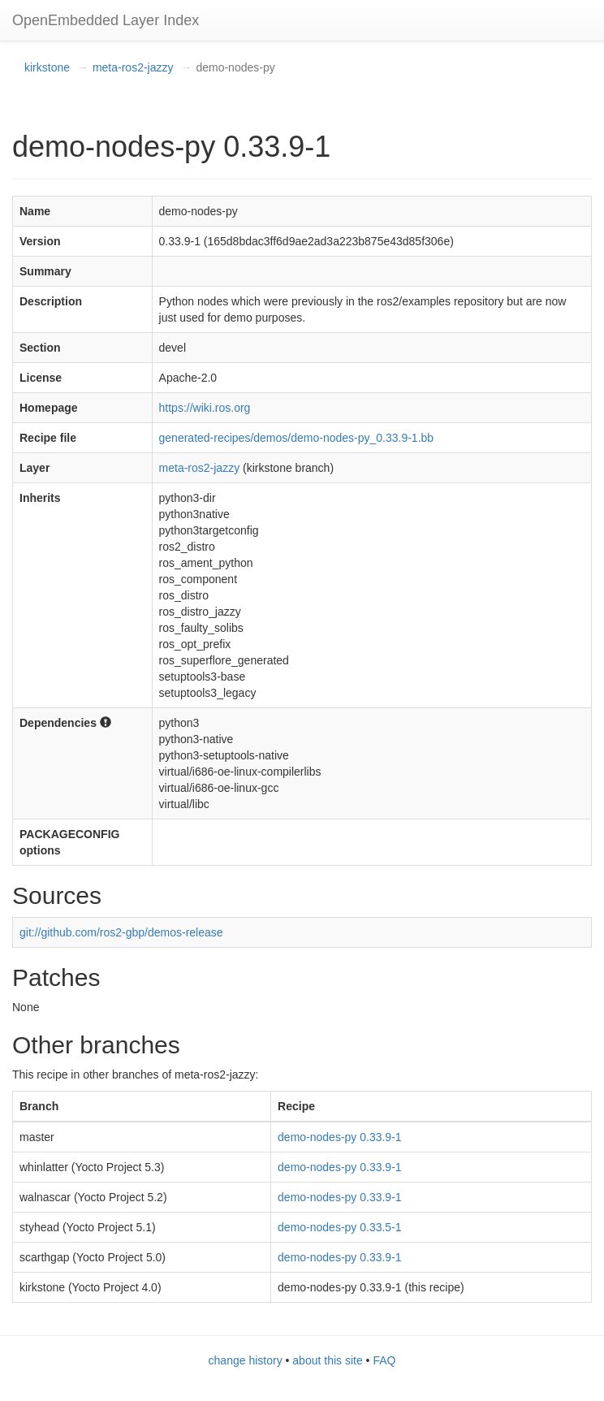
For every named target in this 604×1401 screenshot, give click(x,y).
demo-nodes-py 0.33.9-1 (340, 1137)
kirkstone (47, 67)
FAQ (384, 1360)
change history (246, 1360)
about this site (327, 1360)
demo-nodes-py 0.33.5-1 (340, 1227)
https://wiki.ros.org (205, 407)
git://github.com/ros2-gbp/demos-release (121, 932)
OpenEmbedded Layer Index (105, 20)
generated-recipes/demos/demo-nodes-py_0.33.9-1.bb (296, 437)
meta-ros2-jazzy (133, 67)
